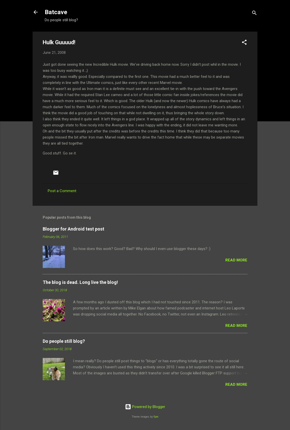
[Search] (254, 13)
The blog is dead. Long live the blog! (80, 282)
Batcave (56, 12)
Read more (236, 260)
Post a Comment (62, 191)
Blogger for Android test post (73, 229)
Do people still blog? (64, 341)
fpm (156, 416)
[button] (244, 43)
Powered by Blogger (145, 406)
